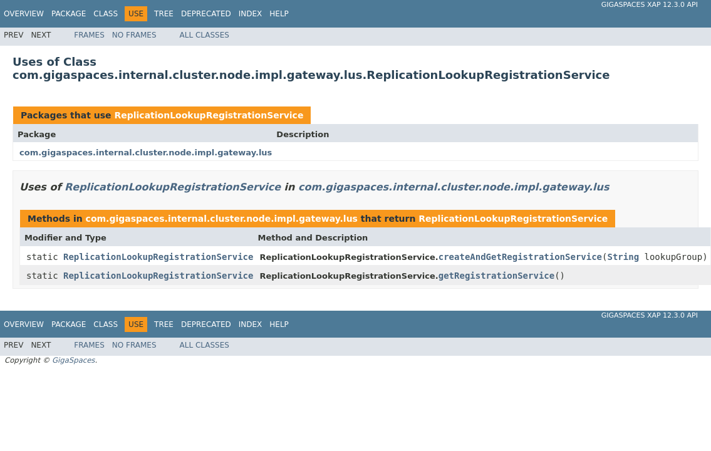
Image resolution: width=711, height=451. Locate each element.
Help (279, 13)
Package (68, 13)
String (623, 257)
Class (105, 13)
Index (250, 13)
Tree (164, 13)
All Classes (204, 35)
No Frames (134, 35)
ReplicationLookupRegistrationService (208, 115)
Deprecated (206, 13)
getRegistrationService (496, 276)
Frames (89, 35)
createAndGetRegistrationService (520, 257)
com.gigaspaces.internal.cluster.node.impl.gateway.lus (145, 152)
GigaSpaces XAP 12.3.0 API (649, 5)
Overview (24, 13)
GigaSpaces (73, 360)
